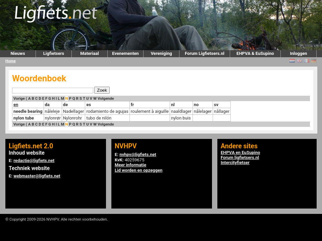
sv (216, 104)
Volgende (106, 98)
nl (173, 104)
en (15, 104)
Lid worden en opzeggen (138, 170)
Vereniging (161, 53)
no (196, 104)
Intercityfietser (235, 162)
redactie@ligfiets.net (33, 160)
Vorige (19, 98)
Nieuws (17, 53)
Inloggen (298, 53)
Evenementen (125, 53)
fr (132, 104)
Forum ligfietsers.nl (240, 157)
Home (10, 61)
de (65, 104)
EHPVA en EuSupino (240, 152)
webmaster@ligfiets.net (36, 175)
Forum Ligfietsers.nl (204, 53)
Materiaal (89, 53)
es (88, 104)
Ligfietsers (53, 53)
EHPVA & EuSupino (255, 53)
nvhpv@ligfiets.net (137, 154)
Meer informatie (130, 164)
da (47, 104)
